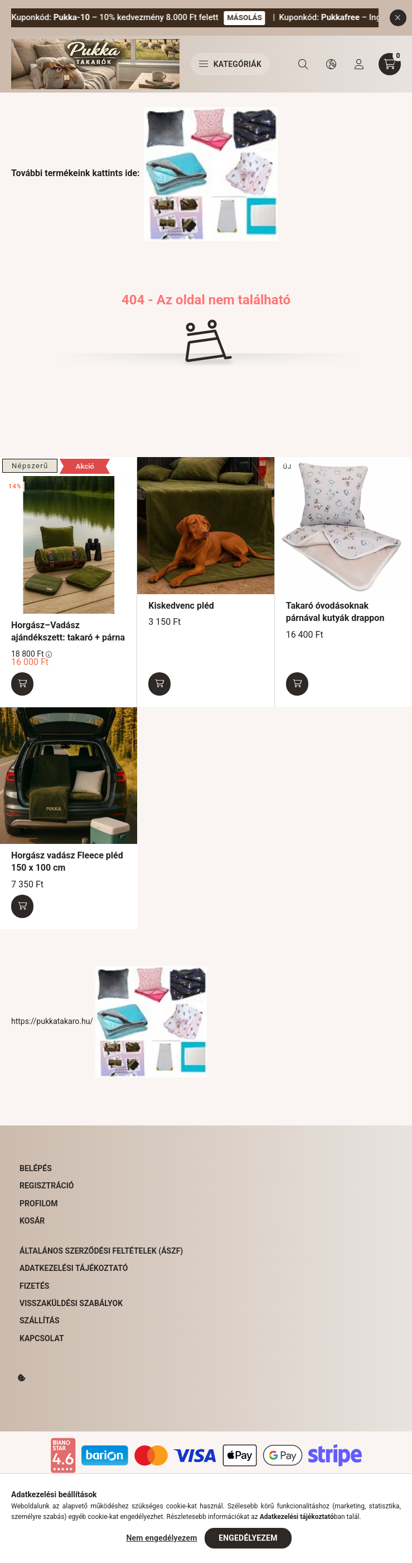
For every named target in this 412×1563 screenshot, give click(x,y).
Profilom (38, 1203)
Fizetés (34, 1286)
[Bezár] (398, 17)
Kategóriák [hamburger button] (230, 64)
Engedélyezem (248, 1537)
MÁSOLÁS (258, 17)
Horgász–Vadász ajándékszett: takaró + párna (68, 631)
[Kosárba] (22, 684)
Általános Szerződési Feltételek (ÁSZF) (101, 1250)
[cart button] (390, 64)
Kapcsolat (42, 1338)
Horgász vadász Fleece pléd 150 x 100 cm (67, 861)
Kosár (32, 1220)
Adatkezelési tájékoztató (74, 1268)
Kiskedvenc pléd (181, 605)
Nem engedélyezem (161, 1537)
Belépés (36, 1168)
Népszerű (30, 466)
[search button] (303, 64)
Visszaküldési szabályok (71, 1303)
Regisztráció (47, 1185)
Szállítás (40, 1320)
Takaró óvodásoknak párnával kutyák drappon (335, 611)
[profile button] (359, 64)
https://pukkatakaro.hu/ (109, 1021)
